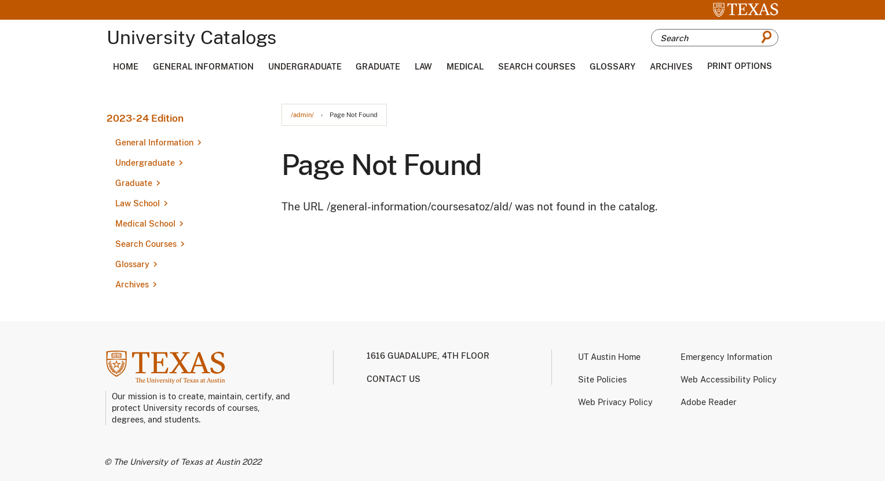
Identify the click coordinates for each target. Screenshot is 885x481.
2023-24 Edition (145, 118)
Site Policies (602, 379)
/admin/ (302, 115)
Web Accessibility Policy (729, 379)
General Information (203, 66)
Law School (137, 203)
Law (423, 66)
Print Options (739, 66)
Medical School (145, 223)
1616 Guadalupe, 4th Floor (428, 355)
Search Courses (537, 66)
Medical (465, 66)
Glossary (612, 66)
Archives (671, 66)
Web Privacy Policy (615, 402)
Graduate (378, 66)
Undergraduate (305, 66)
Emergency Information (726, 357)
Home (125, 66)
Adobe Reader (709, 402)
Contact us (393, 379)
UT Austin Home (609, 357)
